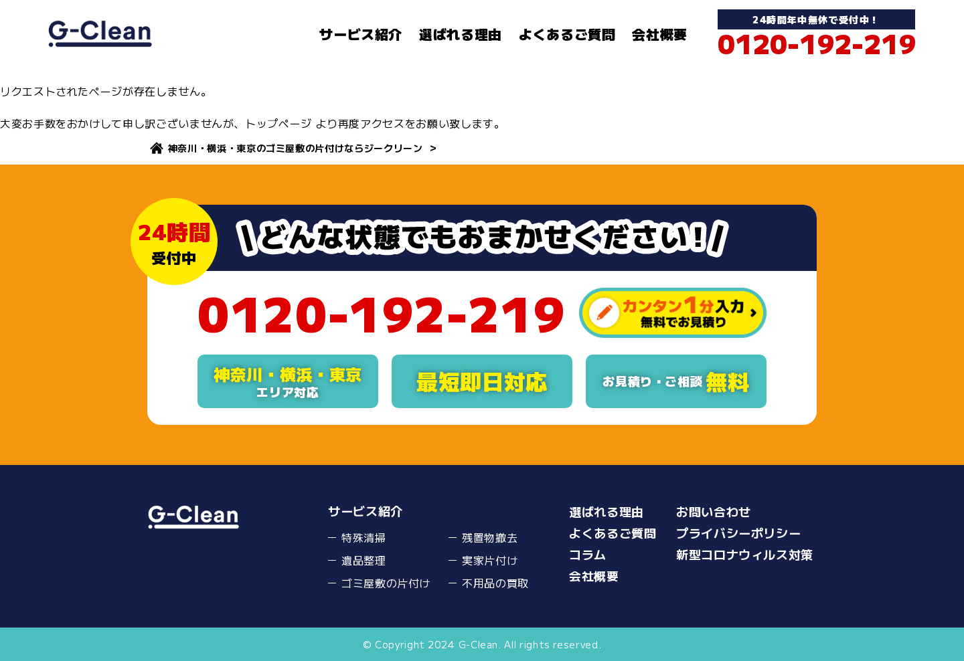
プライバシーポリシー (738, 532)
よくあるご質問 (567, 33)
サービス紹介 (360, 33)
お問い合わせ (713, 511)
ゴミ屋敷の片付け (385, 583)
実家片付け (489, 560)
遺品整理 (363, 560)
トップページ (278, 123)
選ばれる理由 (460, 33)
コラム (588, 554)
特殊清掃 (363, 537)
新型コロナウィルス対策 (744, 554)
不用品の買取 (495, 583)
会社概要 (660, 33)
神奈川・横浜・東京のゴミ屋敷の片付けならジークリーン (295, 148)
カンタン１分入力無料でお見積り (673, 313)
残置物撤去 (489, 537)
